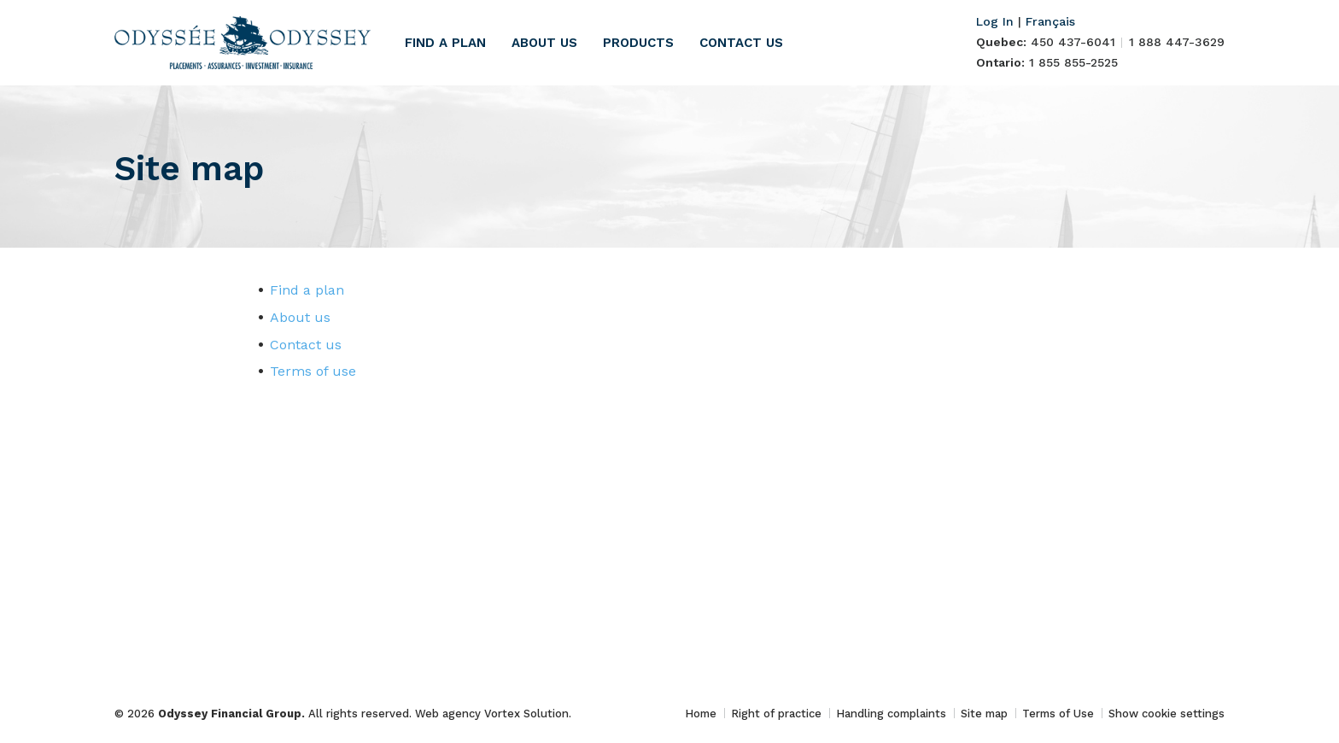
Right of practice (776, 713)
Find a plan (445, 42)
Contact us (741, 42)
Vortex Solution (526, 713)
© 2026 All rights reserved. (264, 713)
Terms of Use (1058, 713)
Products (638, 42)
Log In (995, 21)
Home (700, 713)
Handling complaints (891, 713)
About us (544, 42)
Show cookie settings (1166, 713)
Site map (984, 713)
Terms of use (313, 371)
